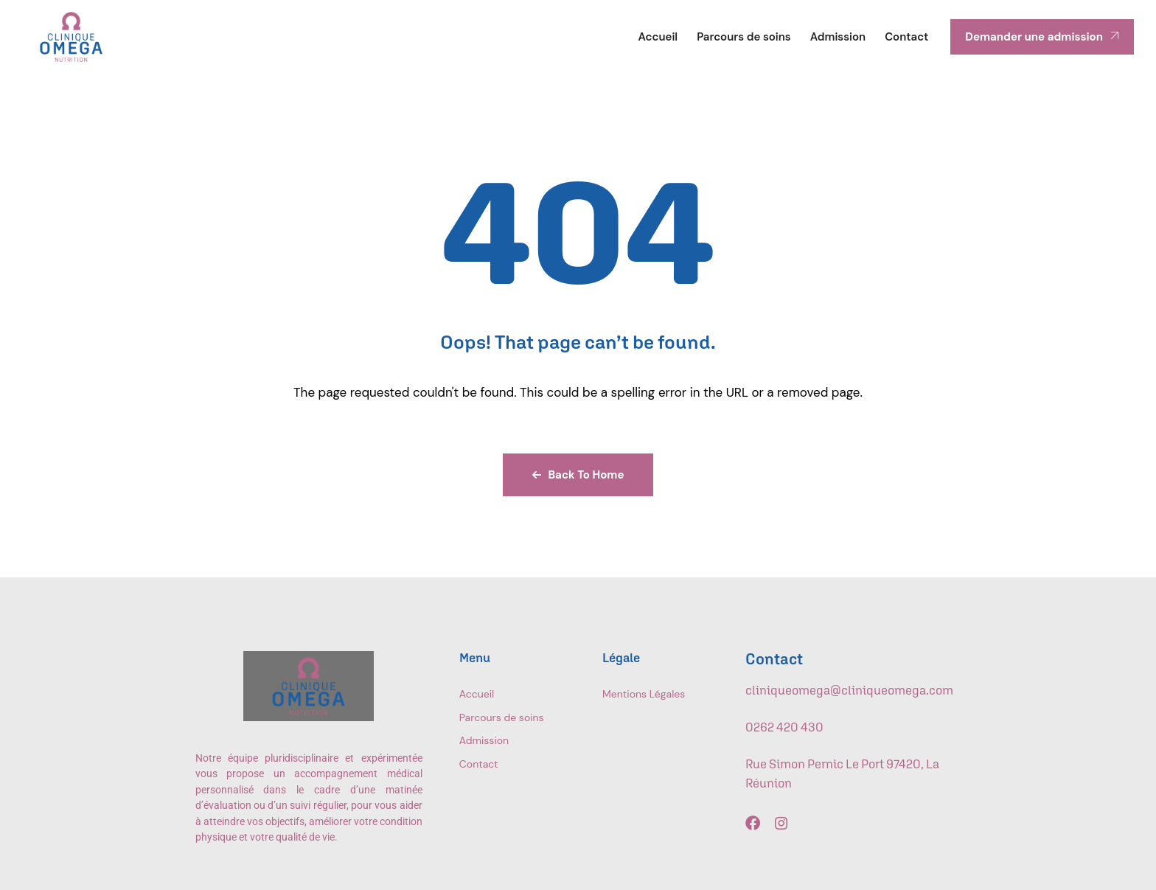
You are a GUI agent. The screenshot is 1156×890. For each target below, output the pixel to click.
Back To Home (578, 474)
